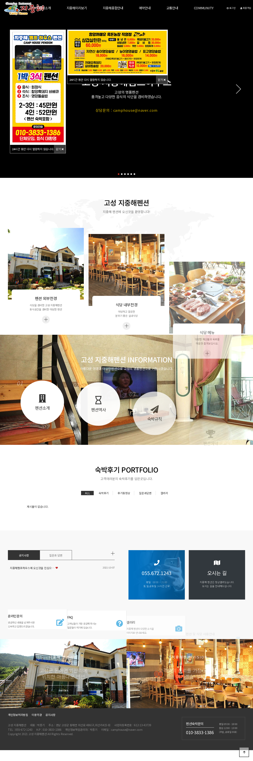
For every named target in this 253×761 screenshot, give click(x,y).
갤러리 (164, 498)
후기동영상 (124, 498)
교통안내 (172, 8)
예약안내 (145, 8)
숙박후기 (104, 498)
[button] (118, 174)
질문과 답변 (55, 556)
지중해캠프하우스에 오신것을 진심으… (32, 569)
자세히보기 (63, 697)
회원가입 (245, 7)
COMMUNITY (203, 8)
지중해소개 (43, 8)
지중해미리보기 (77, 8)
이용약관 (37, 721)
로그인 (231, 7)
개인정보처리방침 (18, 721)
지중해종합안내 (113, 8)
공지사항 (24, 556)
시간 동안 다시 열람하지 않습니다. (33, 149)
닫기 (60, 149)
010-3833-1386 (200, 739)
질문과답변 (145, 498)
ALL (87, 498)
